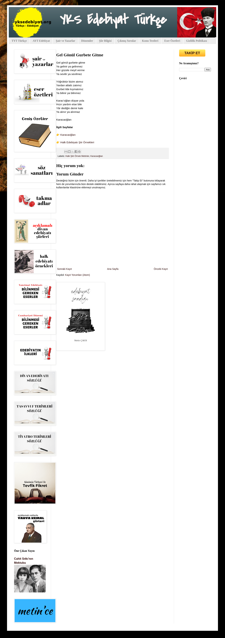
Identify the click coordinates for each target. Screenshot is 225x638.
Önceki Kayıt (161, 269)
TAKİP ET (192, 53)
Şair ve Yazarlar (65, 40)
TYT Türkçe (19, 40)
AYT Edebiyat (41, 40)
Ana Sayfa (112, 269)
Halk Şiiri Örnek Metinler (77, 156)
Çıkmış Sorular (126, 40)
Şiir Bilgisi (105, 40)
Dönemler (87, 40)
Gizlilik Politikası (196, 40)
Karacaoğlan (67, 134)
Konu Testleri (150, 40)
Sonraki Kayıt (64, 269)
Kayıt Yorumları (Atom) (77, 275)
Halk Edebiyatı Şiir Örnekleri (77, 142)
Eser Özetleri (172, 40)
